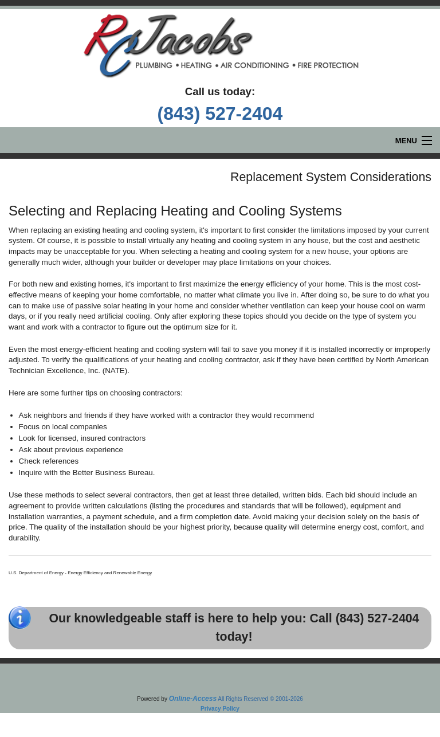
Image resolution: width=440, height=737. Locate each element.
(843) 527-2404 (220, 113)
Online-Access (193, 699)
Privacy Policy (220, 708)
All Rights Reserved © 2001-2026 (260, 699)
